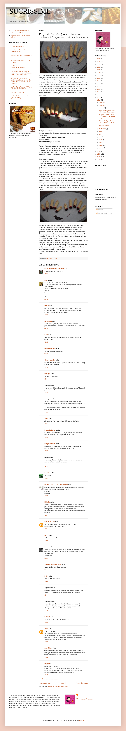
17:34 (46, 437)
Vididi (46, 628)
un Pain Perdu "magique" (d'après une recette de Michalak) (21, 88)
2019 (99, 75)
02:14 (46, 299)
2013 (99, 92)
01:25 (46, 274)
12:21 (46, 496)
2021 (99, 70)
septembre (102, 129)
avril (100, 139)
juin (100, 134)
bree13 (46, 305)
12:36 (46, 610)
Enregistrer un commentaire (50, 679)
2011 (99, 97)
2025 (99, 62)
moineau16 (48, 321)
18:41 (46, 675)
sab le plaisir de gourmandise (54, 268)
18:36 (46, 478)
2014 (99, 89)
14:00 (46, 412)
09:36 (46, 354)
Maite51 (47, 502)
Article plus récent (45, 683)
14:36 (46, 424)
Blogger (81, 720)
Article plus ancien (82, 683)
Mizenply (47, 373)
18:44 (46, 595)
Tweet (46, 418)
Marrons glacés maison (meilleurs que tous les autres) (21, 56)
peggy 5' (47, 663)
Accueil (63, 683)
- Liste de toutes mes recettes (20, 30)
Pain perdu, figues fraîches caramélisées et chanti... (107, 121)
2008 (99, 154)
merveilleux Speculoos (18, 92)
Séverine (47, 473)
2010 (99, 100)
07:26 (46, 315)
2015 (99, 86)
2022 (99, 67)
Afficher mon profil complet (84, 699)
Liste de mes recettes (17, 46)
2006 (99, 159)
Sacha (46, 547)
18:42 (46, 581)
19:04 (46, 657)
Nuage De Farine (50, 430)
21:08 (46, 540)
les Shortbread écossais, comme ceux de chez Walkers (21, 66)
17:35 (46, 451)
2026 (99, 59)
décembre (102, 102)
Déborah (47, 617)
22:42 (46, 570)
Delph (46, 576)
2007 (99, 157)
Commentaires (101, 213)
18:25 (46, 466)
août (100, 131)
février (101, 145)
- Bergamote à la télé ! (18, 33)
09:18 (46, 342)
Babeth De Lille (49, 521)
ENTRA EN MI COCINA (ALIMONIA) (56, 484)
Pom (45, 280)
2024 (99, 64)
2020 (99, 72)
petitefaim (47, 648)
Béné (46, 335)
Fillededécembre (50, 348)
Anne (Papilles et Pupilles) (53, 564)
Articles (99, 210)
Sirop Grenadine (49, 360)
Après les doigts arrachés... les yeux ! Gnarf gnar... (107, 111)
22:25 (46, 558)
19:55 (46, 642)
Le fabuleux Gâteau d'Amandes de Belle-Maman (21, 50)
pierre (46, 535)
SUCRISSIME (30, 11)
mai (100, 137)
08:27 (46, 328)
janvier (101, 148)
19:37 (46, 529)
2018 (99, 78)
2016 (99, 83)
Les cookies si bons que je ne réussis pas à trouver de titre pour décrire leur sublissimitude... (21, 72)
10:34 (46, 379)
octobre (101, 108)
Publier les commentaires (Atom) (58, 686)
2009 (99, 151)
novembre (102, 105)
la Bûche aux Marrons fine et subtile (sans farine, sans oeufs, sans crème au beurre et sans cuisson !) (21, 80)
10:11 (46, 367)
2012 (99, 94)
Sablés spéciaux (104, 125)
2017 (99, 81)
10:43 (46, 392)
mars (101, 142)
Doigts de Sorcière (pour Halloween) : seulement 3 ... (107, 116)
